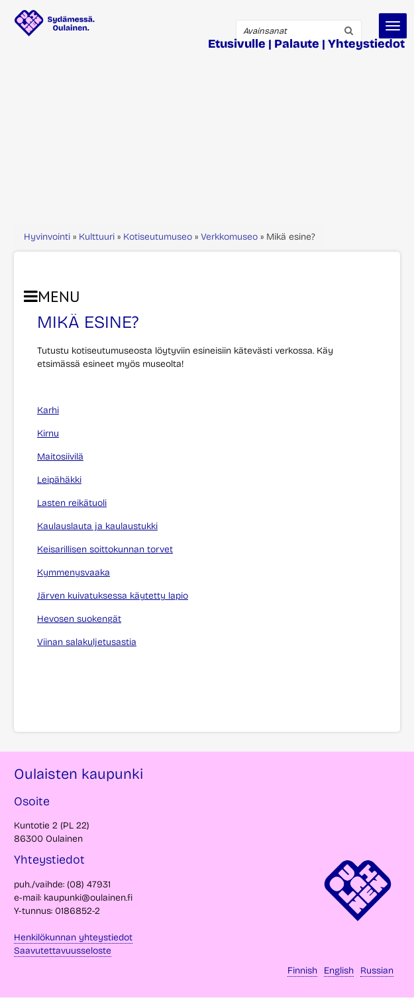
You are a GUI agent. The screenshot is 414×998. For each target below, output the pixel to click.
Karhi (48, 410)
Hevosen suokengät (79, 618)
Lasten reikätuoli (72, 503)
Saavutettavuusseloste (62, 950)
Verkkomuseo (229, 236)
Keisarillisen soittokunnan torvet (105, 549)
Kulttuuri (97, 236)
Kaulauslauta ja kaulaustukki (97, 526)
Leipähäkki (59, 479)
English (339, 970)
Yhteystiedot (366, 43)
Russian (376, 970)
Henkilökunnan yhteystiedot (73, 937)
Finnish (302, 970)
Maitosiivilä (60, 456)
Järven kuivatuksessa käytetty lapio (112, 595)
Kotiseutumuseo (157, 236)
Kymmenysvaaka (73, 572)
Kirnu (48, 433)
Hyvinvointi (47, 236)
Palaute (296, 43)
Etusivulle (237, 43)
